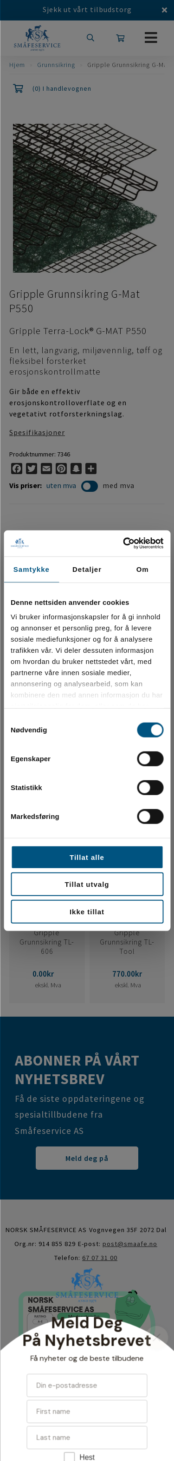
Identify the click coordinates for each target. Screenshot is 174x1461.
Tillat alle (87, 857)
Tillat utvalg (86, 884)
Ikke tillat (87, 911)
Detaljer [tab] (87, 569)
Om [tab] (142, 569)
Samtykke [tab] (31, 569)
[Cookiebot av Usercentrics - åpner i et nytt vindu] (123, 543)
